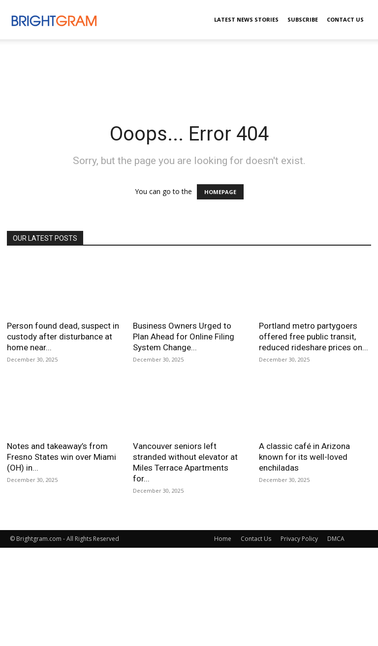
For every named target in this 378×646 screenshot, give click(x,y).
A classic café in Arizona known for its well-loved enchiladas (304, 457)
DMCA (336, 538)
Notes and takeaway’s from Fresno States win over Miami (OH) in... (61, 457)
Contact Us (345, 19)
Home (222, 538)
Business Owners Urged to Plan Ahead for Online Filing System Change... (183, 336)
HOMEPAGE (220, 192)
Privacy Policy (299, 538)
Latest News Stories (246, 19)
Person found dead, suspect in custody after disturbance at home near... (63, 336)
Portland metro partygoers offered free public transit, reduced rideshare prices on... (313, 336)
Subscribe (302, 19)
